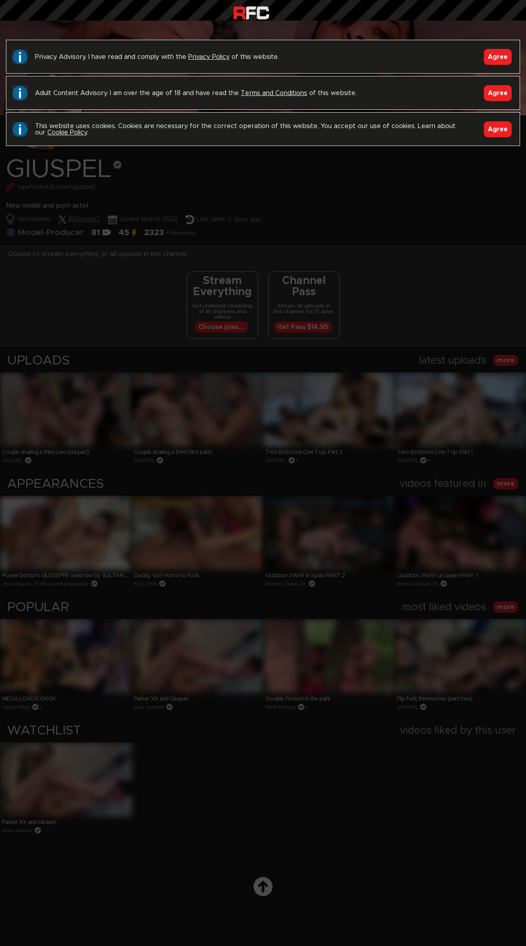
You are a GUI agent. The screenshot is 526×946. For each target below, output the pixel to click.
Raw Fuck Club (251, 12)
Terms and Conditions (274, 93)
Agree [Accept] (498, 57)
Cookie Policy (67, 132)
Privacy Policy (209, 57)
